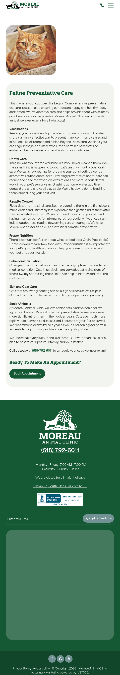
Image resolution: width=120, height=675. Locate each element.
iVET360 (82, 672)
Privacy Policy (22, 668)
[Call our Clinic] (102, 6)
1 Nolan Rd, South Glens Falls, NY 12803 (60, 486)
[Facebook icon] (52, 659)
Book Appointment (27, 373)
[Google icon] (60, 659)
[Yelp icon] (69, 659)
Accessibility (41, 668)
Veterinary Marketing (45, 672)
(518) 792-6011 (42, 350)
